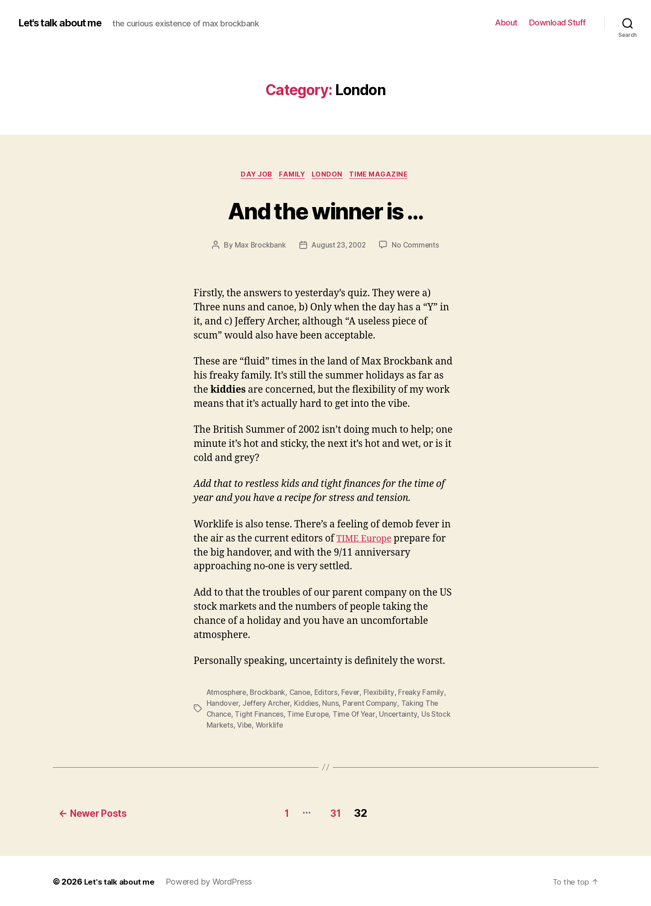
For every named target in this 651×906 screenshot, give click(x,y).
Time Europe (310, 715)
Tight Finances (260, 715)
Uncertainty (403, 715)
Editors (329, 693)
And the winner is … (325, 210)
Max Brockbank (258, 246)
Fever (354, 693)
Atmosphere (227, 693)
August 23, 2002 (338, 246)
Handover (223, 704)
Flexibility (383, 693)
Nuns (332, 704)
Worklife (271, 726)
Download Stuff (557, 22)
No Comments (417, 246)
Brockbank (270, 693)
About (506, 22)
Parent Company (372, 704)
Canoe (303, 693)
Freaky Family (426, 693)
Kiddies (307, 704)
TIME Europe (366, 540)
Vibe (245, 726)
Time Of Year (358, 715)
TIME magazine (384, 175)
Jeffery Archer (266, 704)
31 (337, 811)
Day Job (252, 175)
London (329, 175)
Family (291, 175)
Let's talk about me (65, 22)
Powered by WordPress (211, 880)
